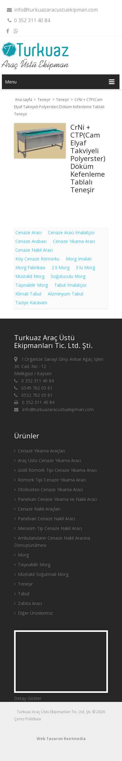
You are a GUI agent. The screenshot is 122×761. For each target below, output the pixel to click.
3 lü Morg (85, 267)
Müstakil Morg (29, 276)
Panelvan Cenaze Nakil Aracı (44, 519)
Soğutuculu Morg (68, 276)
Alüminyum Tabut (66, 294)
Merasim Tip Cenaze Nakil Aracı (48, 528)
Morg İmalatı (79, 259)
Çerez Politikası (27, 719)
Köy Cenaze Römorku (37, 259)
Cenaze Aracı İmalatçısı (71, 232)
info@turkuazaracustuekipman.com (52, 9)
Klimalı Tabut (28, 294)
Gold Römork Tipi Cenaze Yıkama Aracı (55, 470)
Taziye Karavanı (31, 302)
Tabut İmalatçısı (70, 285)
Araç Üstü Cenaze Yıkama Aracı (47, 460)
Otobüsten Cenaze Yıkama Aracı (48, 489)
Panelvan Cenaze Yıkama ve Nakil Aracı (55, 499)
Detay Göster (27, 698)
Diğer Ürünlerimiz (33, 613)
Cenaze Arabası (31, 241)
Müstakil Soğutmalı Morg (41, 574)
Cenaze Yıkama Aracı (74, 241)
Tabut (22, 594)
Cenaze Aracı (28, 232)
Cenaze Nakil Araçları (37, 509)
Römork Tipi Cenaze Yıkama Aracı (50, 480)
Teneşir (45, 99)
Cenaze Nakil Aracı (34, 250)
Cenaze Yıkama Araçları (39, 451)
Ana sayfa (23, 99)
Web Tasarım (50, 738)
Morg (21, 555)
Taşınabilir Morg (31, 285)
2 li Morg (60, 267)
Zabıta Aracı (28, 603)
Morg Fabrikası (30, 267)
